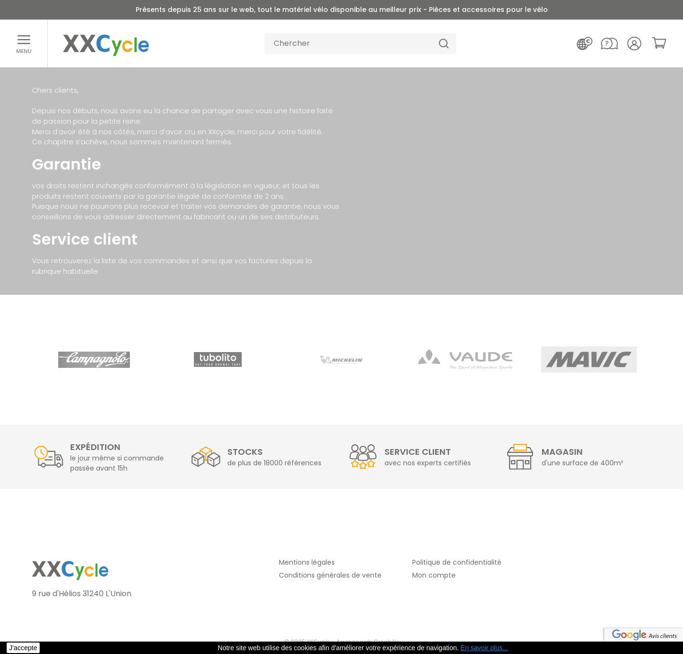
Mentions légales (307, 562)
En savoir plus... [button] (484, 648)
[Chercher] (443, 43)
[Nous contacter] (609, 43)
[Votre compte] (634, 43)
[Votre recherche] (348, 43)
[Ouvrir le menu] (24, 43)
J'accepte (23, 648)
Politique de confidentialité (457, 562)
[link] (659, 43)
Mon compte (434, 575)
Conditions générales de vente (330, 575)
